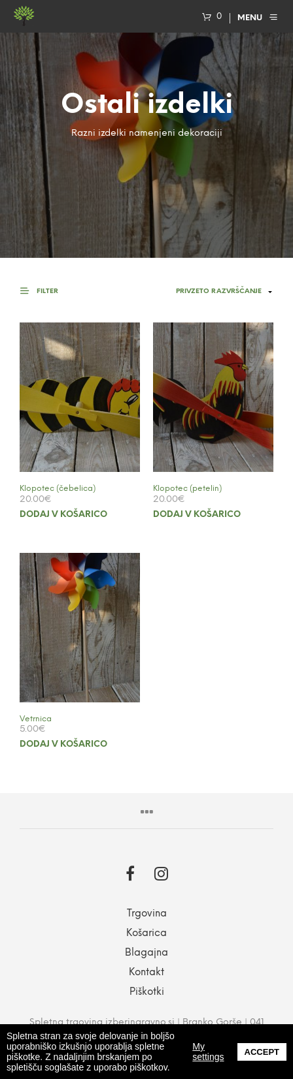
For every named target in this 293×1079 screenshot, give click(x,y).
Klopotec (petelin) (187, 488)
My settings (208, 1051)
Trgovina (147, 914)
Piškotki (146, 992)
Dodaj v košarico (63, 514)
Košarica (146, 933)
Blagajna (146, 953)
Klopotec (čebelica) (57, 488)
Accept (262, 1052)
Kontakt (146, 972)
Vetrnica (36, 719)
